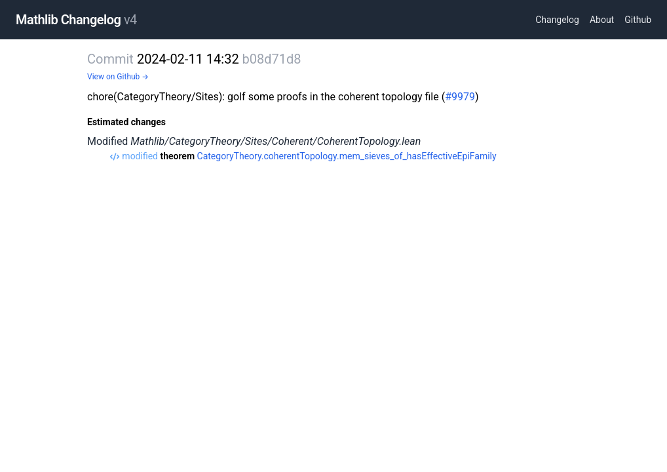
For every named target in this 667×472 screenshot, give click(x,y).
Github (637, 19)
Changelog (557, 19)
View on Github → (118, 76)
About (602, 19)
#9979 (460, 96)
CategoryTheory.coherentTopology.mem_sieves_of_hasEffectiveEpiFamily (347, 156)
